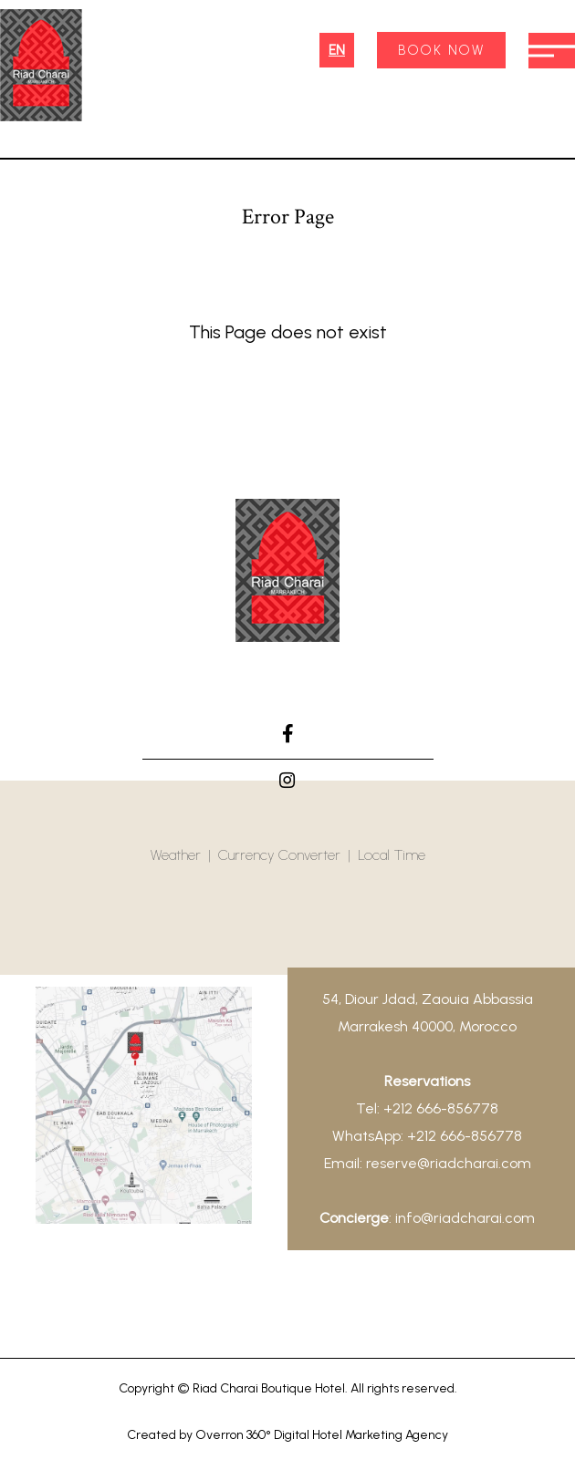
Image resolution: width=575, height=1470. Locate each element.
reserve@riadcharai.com (448, 1163)
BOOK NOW (441, 50)
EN (337, 50)
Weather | (184, 855)
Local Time (391, 855)
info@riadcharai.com (465, 1218)
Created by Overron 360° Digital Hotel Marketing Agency (287, 1435)
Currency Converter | (288, 855)
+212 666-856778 (440, 1108)
